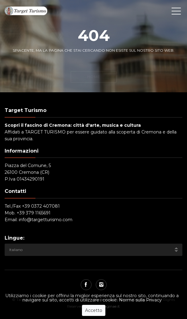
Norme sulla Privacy (140, 300)
